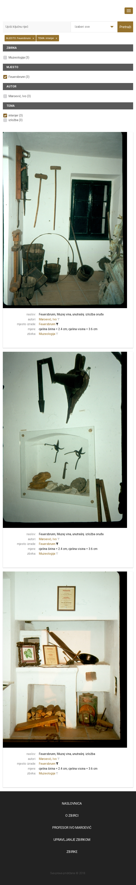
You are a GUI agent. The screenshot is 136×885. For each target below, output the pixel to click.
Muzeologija (47, 334)
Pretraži (125, 27)
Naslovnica (72, 803)
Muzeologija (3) (18, 57)
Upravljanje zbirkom (71, 840)
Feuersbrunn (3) (18, 77)
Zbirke (71, 852)
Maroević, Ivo (48, 319)
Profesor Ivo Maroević (71, 828)
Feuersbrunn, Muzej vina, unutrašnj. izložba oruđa (71, 314)
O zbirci (72, 815)
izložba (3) (15, 120)
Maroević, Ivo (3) (19, 96)
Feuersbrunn (47, 324)
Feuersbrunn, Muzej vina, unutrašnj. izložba (67, 754)
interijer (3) (15, 115)
